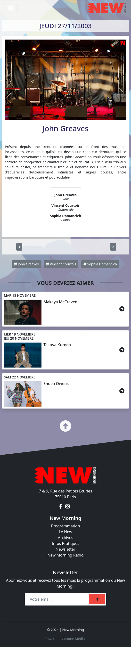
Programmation (65, 526)
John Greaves (26, 264)
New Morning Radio (66, 555)
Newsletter (65, 549)
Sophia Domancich (100, 264)
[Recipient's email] (57, 599)
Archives (65, 537)
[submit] (97, 599)
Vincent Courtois (61, 264)
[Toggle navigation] (10, 8)
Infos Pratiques (65, 543)
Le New (65, 531)
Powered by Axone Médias (65, 638)
